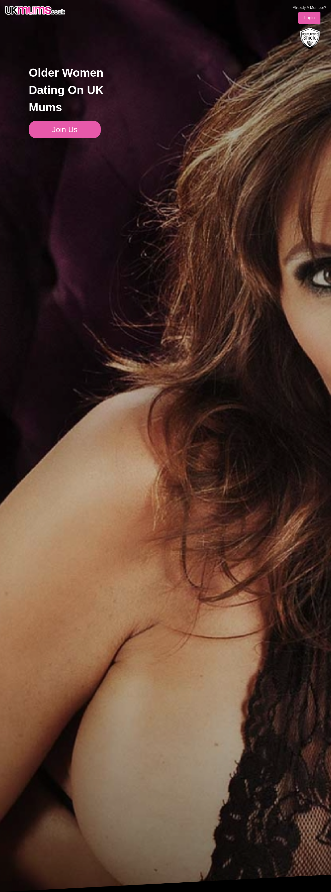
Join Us (65, 129)
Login (309, 17)
